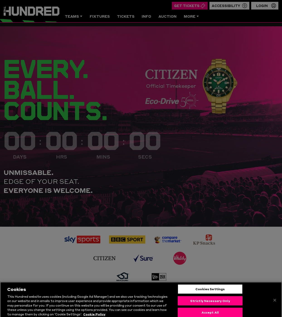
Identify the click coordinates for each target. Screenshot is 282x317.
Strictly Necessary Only (210, 306)
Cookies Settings (210, 294)
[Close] (275, 306)
